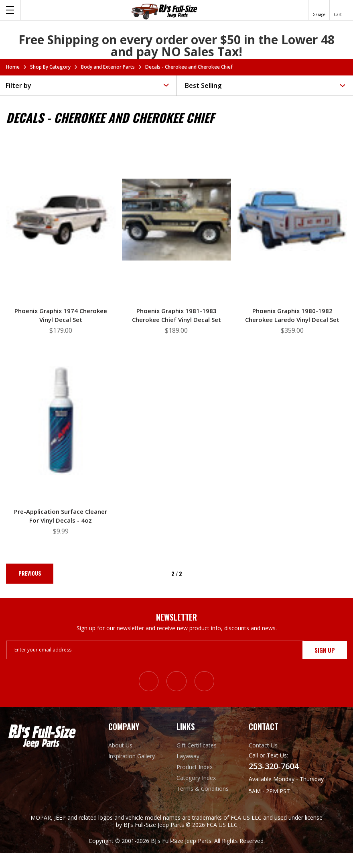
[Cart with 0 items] (338, 10)
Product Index (194, 766)
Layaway (187, 755)
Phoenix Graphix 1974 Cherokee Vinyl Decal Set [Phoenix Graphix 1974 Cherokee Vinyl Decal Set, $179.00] (60, 315)
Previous (30, 574)
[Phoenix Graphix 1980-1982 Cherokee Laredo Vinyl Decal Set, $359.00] (292, 219)
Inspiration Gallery (131, 755)
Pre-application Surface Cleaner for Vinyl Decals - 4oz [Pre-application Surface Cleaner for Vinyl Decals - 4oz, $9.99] (60, 515)
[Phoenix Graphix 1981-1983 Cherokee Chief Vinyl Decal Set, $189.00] (176, 219)
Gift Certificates (196, 745)
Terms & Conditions (202, 788)
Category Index (196, 777)
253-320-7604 (273, 765)
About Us (120, 745)
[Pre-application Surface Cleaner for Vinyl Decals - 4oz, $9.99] (60, 420)
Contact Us (263, 745)
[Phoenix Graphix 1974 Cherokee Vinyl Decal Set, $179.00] (60, 219)
